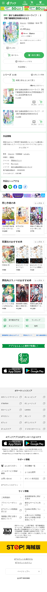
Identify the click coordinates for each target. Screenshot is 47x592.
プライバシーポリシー (9, 504)
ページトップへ (23, 571)
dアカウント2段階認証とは (9, 510)
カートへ (14, 55)
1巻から (32, 85)
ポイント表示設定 (32, 479)
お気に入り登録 (38, 75)
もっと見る (38, 203)
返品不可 (22, 43)
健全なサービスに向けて (33, 504)
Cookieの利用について (33, 510)
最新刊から (40, 85)
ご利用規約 (5, 497)
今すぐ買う (35, 55)
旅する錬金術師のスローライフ (21, 167)
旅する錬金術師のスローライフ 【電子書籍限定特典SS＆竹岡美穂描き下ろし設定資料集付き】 (29, 92)
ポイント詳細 (25, 36)
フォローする (41, 23)
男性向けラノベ (16, 160)
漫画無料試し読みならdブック (10, 335)
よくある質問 (30, 472)
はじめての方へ (9, 466)
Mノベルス (14, 164)
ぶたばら (27, 154)
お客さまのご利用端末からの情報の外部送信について (33, 517)
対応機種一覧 (30, 466)
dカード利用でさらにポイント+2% (30, 40)
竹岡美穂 (31, 23)
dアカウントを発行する (23, 559)
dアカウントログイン (9, 485)
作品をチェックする (25, 61)
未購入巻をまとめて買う (25, 80)
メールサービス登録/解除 (9, 472)
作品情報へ (22, 67)
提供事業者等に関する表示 (33, 497)
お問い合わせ (6, 479)
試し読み (12, 48)
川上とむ (23, 23)
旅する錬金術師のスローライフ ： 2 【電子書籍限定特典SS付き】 (29, 112)
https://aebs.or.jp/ (22, 537)
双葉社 (12, 157)
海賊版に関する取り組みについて (9, 517)
